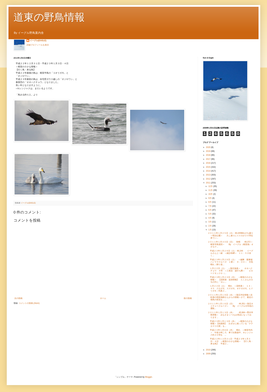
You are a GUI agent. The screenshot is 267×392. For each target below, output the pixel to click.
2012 (208, 179)
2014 (208, 171)
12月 (210, 186)
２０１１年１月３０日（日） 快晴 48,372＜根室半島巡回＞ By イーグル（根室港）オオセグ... (230, 244)
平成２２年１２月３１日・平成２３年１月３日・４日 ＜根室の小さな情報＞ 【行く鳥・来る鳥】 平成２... (230, 341)
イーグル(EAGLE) (38, 40)
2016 (208, 163)
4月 (210, 218)
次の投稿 (18, 298)
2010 (208, 350)
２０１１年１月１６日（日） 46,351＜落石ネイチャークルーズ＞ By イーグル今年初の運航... (230, 306)
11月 (210, 190)
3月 (210, 222)
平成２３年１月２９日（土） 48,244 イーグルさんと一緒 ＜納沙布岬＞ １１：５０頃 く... (230, 253)
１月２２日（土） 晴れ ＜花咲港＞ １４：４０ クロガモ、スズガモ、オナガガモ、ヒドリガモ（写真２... (230, 288)
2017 (208, 159)
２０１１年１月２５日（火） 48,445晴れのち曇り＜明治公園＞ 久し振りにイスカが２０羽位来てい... (230, 235)
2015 (208, 167)
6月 (210, 210)
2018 (208, 155)
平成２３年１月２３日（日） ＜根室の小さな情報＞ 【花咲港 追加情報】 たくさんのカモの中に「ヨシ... (230, 279)
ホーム (103, 298)
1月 (210, 230)
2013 (208, 175)
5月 (210, 214)
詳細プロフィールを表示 (38, 45)
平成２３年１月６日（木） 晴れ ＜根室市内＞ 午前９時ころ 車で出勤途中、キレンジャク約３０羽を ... (230, 332)
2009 (208, 353)
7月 (210, 206)
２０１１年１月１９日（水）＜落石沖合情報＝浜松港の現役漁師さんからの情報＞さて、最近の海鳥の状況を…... (230, 297)
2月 (210, 226)
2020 (208, 147)
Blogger (148, 377)
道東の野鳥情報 (49, 17)
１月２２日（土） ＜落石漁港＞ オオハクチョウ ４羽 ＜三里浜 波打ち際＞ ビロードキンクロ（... (230, 270)
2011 (208, 183)
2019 (208, 151)
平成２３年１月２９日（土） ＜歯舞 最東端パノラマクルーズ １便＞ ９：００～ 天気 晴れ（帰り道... (231, 262)
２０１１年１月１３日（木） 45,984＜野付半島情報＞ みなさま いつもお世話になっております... (230, 315)
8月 (210, 202)
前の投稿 (188, 298)
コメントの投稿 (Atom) (29, 303)
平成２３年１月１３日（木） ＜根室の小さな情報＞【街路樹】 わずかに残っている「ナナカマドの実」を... (230, 323)
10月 (210, 194)
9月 (210, 198)
